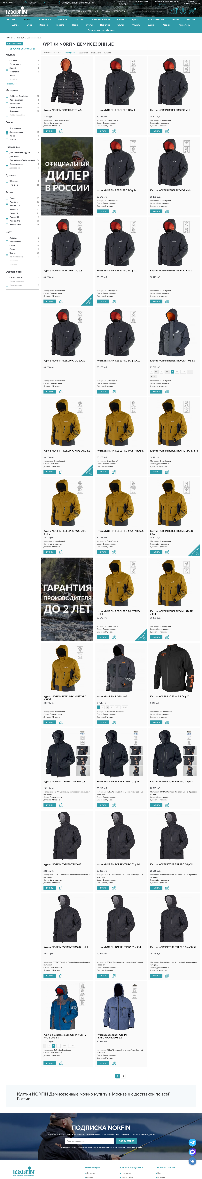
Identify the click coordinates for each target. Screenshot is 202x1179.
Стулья (120, 25)
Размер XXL (15, 221)
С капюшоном (16, 278)
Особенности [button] (14, 272)
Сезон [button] (9, 122)
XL (177, 362)
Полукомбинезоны (100, 20)
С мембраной (16, 108)
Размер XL (14, 213)
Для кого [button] (11, 175)
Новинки (161, 1158)
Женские (14, 181)
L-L (156, 362)
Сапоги (120, 20)
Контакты (119, 11)
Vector (12, 76)
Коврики (167, 25)
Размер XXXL (15, 225)
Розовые (13, 264)
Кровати (60, 25)
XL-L (183, 362)
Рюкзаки (190, 20)
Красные (14, 261)
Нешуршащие (16, 285)
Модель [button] (10, 55)
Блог (159, 1154)
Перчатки (105, 25)
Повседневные (16, 164)
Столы (89, 25)
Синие (12, 249)
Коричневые (15, 242)
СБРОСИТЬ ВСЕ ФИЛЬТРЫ (22, 49)
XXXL (153, 367)
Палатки (78, 20)
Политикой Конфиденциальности (101, 1128)
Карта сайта (127, 1158)
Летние (13, 140)
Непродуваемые (17, 281)
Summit (13, 68)
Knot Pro (13, 79)
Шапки (151, 25)
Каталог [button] (62, 11)
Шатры (15, 25)
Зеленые (13, 238)
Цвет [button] (9, 232)
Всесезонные (15, 128)
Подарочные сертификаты (101, 30)
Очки (29, 25)
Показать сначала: (52, 53)
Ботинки (62, 20)
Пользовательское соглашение (136, 1166)
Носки (75, 25)
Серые (12, 246)
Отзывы (106, 11)
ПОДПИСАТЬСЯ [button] (126, 1122)
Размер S (14, 210)
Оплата (89, 1158)
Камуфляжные (16, 257)
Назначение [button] (13, 147)
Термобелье (45, 20)
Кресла (135, 20)
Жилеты (136, 25)
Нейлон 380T (15, 104)
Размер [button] (10, 192)
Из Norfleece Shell (17, 115)
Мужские (14, 185)
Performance (15, 64)
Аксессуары (184, 25)
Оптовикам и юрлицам (84, 11)
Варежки (43, 25)
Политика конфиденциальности (172, 1166)
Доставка (90, 1154)
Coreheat (13, 61)
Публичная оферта (130, 1162)
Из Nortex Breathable (19, 96)
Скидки (160, 1162)
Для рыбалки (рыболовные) (22, 160)
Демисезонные (16, 132)
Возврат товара (93, 1162)
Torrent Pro (14, 72)
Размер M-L (15, 206)
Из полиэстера (16, 100)
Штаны (175, 20)
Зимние (13, 136)
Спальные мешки (155, 20)
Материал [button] (12, 90)
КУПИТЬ (49, 131)
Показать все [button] (11, 84)
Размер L (14, 198)
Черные (13, 253)
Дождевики (15, 168)
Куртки (27, 20)
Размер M (14, 202)
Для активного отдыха (20, 153)
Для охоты (14, 157)
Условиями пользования (125, 1128)
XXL (190, 362)
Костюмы (11, 20)
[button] (167, 4)
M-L (167, 362)
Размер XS (14, 217)
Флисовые (14, 111)
